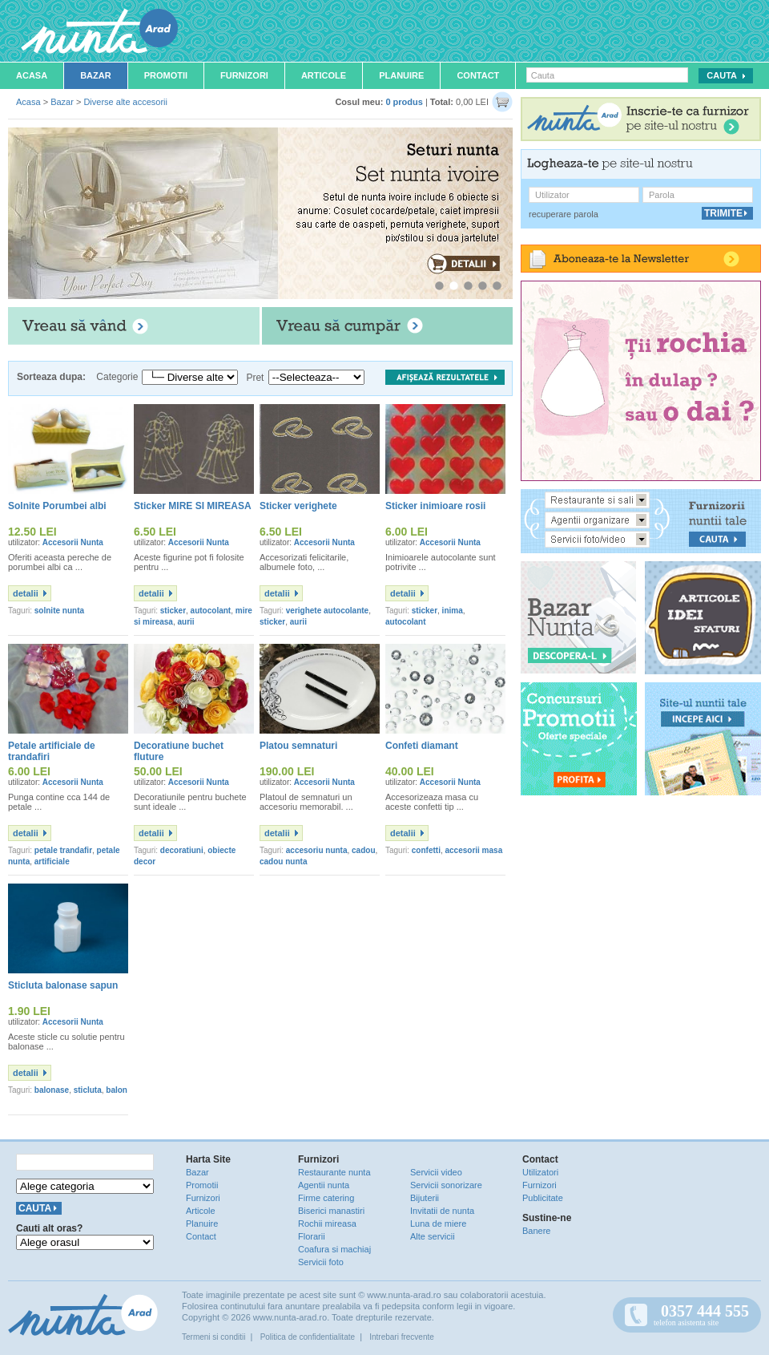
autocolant (211, 610)
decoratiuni (181, 850)
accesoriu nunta (317, 850)
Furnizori (244, 75)
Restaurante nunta (334, 1172)
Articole (323, 75)
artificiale (52, 861)
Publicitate (542, 1198)
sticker (173, 610)
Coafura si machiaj (334, 1249)
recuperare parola (563, 214)
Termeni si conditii (213, 1337)
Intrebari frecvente (401, 1337)
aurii (186, 621)
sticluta (88, 1090)
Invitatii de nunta (442, 1210)
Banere (536, 1231)
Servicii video (436, 1172)
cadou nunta (283, 861)
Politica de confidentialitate (307, 1337)
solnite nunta (59, 610)
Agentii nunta (323, 1185)
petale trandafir (63, 850)
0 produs (403, 102)
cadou (363, 850)
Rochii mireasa (327, 1223)
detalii (25, 593)
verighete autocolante (327, 610)
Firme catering (326, 1198)
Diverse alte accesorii (125, 102)
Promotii (165, 75)
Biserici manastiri (331, 1210)
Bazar (95, 75)
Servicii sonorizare (446, 1185)
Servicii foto (321, 1262)
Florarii (311, 1236)
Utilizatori (540, 1172)
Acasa (31, 75)
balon (116, 1090)
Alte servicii (432, 1236)
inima (452, 610)
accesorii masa (473, 850)
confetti (426, 850)
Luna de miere (438, 1223)
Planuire (401, 75)
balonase (51, 1090)
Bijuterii (424, 1198)
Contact (478, 75)
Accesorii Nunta (72, 542)
